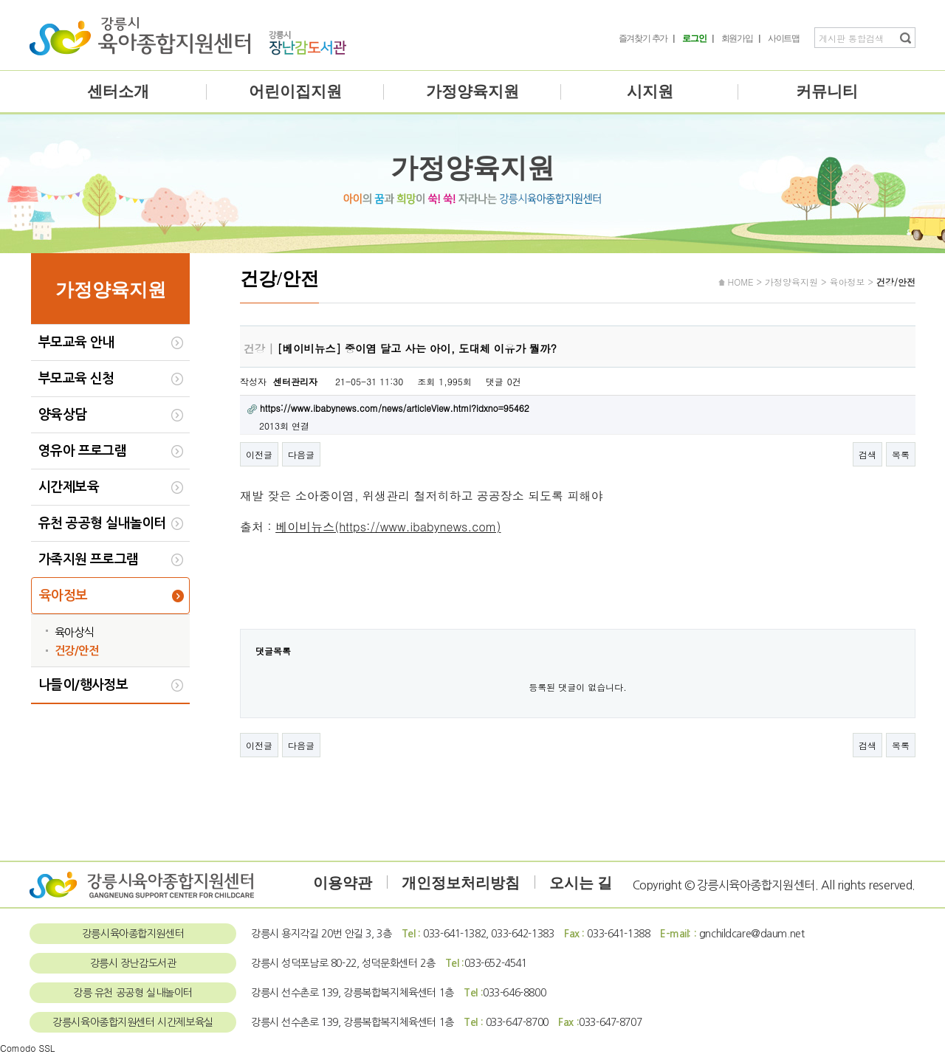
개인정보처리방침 (461, 882)
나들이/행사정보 (83, 685)
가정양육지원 (472, 91)
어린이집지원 (295, 91)
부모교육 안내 (76, 342)
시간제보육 (68, 487)
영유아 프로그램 (82, 451)
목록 (901, 454)
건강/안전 (76, 650)
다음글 (301, 454)
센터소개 (118, 91)
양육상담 (62, 414)
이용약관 (342, 882)
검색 (867, 454)
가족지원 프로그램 (88, 559)
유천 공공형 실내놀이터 (102, 523)
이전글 (259, 454)
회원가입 (737, 38)
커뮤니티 (827, 91)
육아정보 (63, 595)
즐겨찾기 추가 (643, 38)
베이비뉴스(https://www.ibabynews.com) (388, 526)
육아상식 (74, 632)
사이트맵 (784, 38)
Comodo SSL (27, 1047)
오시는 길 (580, 882)
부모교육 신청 (76, 378)
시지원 (650, 91)
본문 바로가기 (0, 0)
